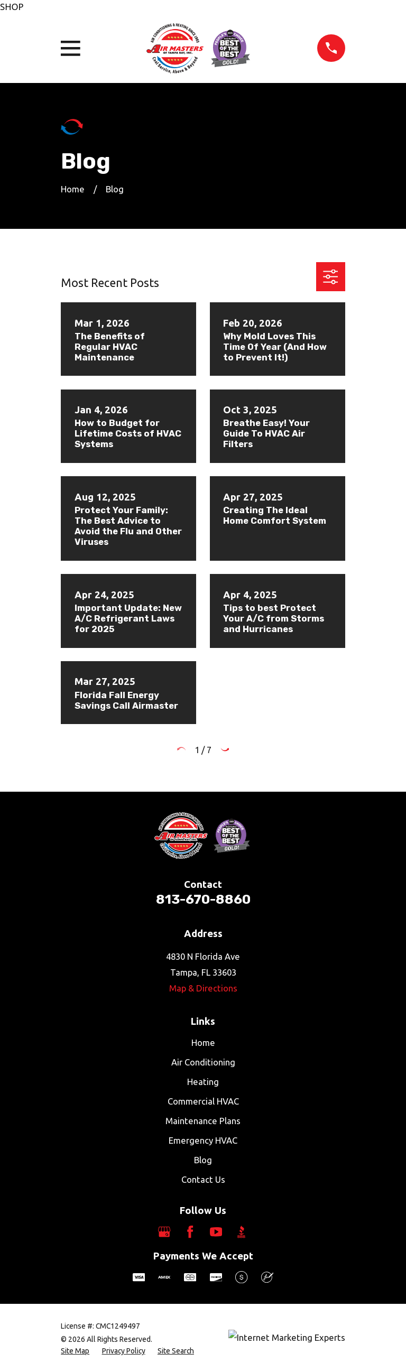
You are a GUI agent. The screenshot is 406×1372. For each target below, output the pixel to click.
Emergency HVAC (203, 1140)
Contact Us (203, 1179)
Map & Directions (203, 988)
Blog (203, 1160)
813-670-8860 (203, 899)
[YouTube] (216, 1232)
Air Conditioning (203, 1062)
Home (203, 1042)
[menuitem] (75, 1351)
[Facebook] (190, 1232)
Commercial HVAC (203, 1101)
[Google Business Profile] (164, 1232)
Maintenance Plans (203, 1121)
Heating (203, 1082)
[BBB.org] (241, 1232)
